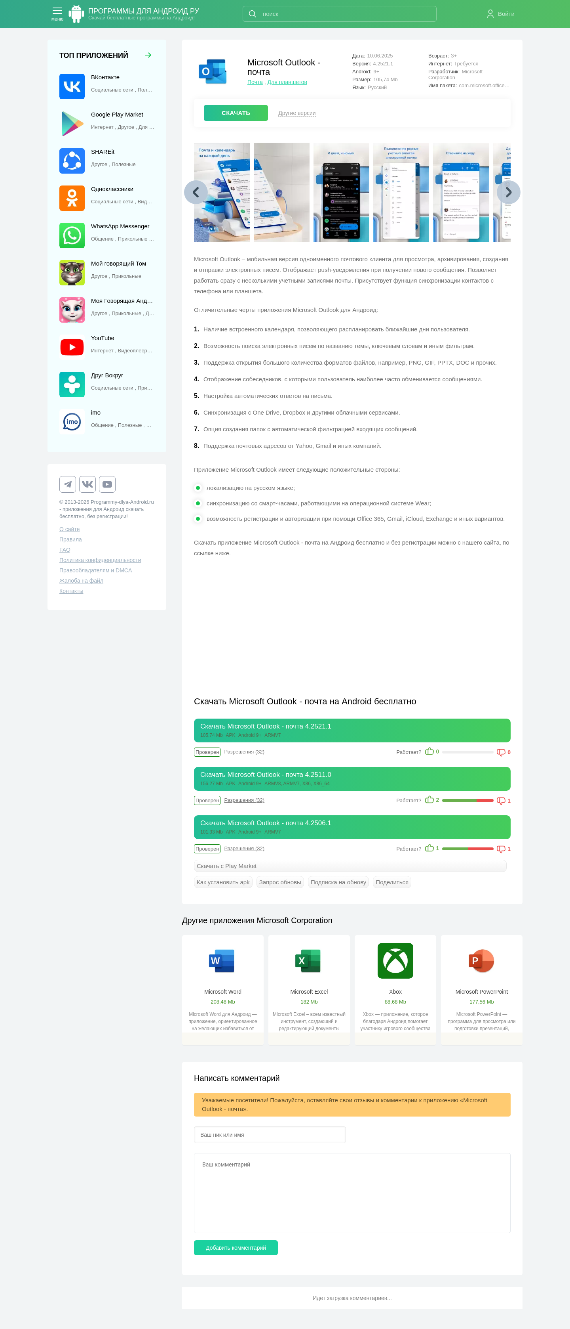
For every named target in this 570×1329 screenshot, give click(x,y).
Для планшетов (287, 82)
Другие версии (296, 113)
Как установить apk (223, 882)
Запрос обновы (280, 882)
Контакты (71, 591)
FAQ (64, 550)
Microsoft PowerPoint (482, 992)
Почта (255, 82)
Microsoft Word (222, 992)
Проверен (207, 752)
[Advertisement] (273, 621)
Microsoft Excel (309, 992)
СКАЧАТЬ (236, 112)
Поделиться (392, 882)
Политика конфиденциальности (100, 560)
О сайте (69, 529)
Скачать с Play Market (226, 865)
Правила (70, 539)
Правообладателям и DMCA (95, 570)
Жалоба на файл (81, 580)
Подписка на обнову (338, 882)
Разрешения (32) (244, 752)
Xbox (395, 992)
